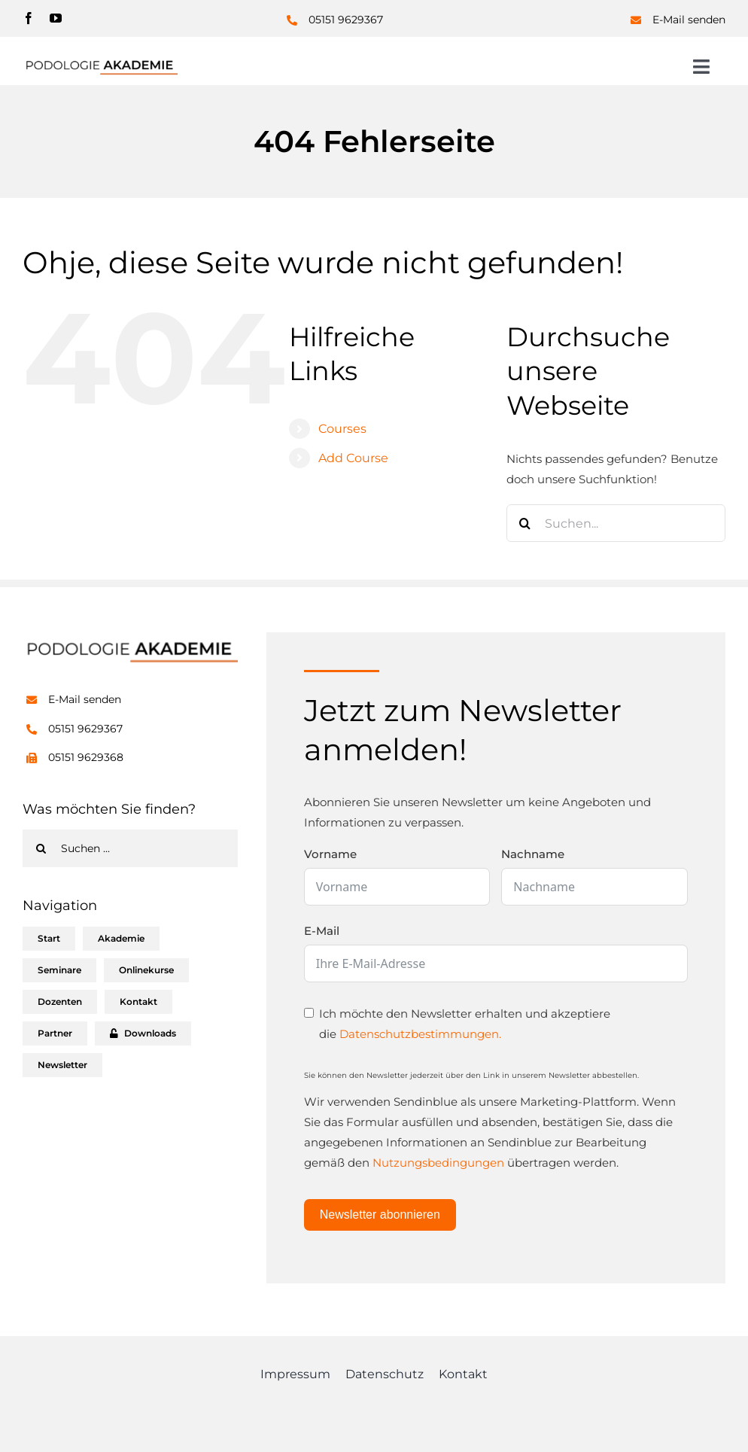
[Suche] (525, 523)
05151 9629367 (346, 19)
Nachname (532, 854)
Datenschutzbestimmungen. (420, 1034)
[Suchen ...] (130, 848)
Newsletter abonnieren (380, 1214)
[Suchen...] (615, 523)
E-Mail (321, 931)
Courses (342, 429)
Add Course (353, 458)
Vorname (330, 854)
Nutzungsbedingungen (438, 1162)
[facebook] (29, 18)
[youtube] (56, 18)
